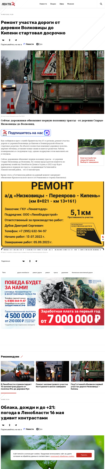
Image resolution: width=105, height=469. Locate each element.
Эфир (61, 4)
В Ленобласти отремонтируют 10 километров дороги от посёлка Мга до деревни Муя (16, 386)
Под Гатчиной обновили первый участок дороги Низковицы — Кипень (87, 386)
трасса (56, 272)
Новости (43, 4)
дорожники (65, 272)
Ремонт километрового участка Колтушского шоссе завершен (52, 385)
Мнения (70, 4)
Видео (53, 4)
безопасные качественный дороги (82, 272)
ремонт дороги (37, 272)
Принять (84, 455)
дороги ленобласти (23, 272)
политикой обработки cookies (62, 456)
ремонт (47, 272)
